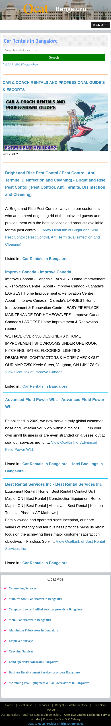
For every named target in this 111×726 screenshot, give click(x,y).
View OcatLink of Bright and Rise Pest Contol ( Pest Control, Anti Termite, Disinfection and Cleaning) (52, 237)
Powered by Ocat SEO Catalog (61, 719)
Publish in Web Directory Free (20, 64)
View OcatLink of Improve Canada (34, 372)
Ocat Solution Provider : (55, 724)
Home (9, 705)
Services (44, 705)
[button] (100, 25)
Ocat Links (25, 705)
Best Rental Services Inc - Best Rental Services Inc (53, 484)
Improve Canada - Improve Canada (38, 272)
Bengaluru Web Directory (71, 705)
